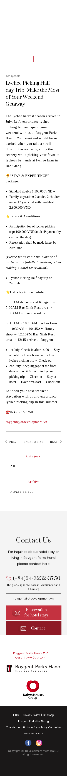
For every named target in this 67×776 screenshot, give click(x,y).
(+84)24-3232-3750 (37, 582)
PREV (12, 442)
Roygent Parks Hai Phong (33, 721)
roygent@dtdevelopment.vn (26, 422)
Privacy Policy (31, 715)
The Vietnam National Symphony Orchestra (33, 727)
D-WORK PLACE (33, 733)
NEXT (54, 442)
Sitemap (48, 715)
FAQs (16, 715)
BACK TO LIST (33, 442)
